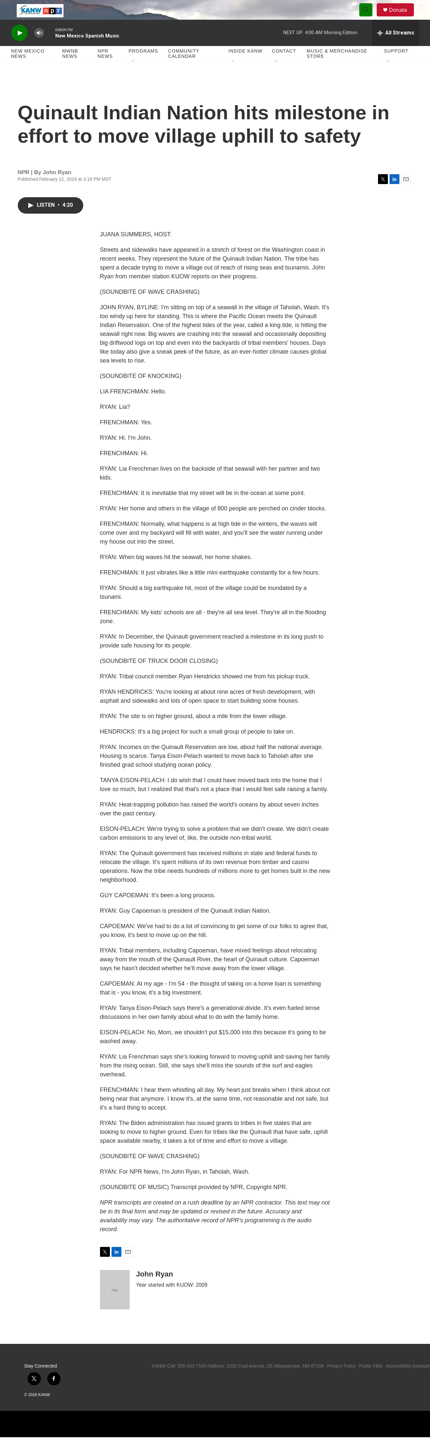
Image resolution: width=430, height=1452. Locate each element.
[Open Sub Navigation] (133, 76)
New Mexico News (28, 68)
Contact (284, 65)
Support (396, 65)
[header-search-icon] (369, 17)
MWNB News (70, 68)
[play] (19, 48)
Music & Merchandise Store (337, 68)
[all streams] (395, 48)
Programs (143, 65)
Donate (402, 17)
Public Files (371, 1380)
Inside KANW (245, 65)
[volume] (39, 47)
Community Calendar (183, 68)
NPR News (105, 68)
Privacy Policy (341, 1380)
